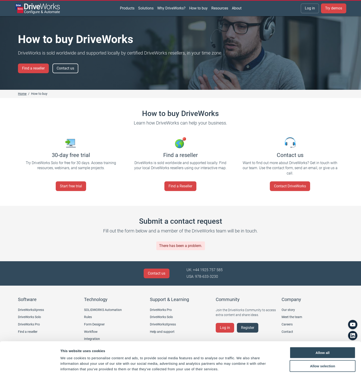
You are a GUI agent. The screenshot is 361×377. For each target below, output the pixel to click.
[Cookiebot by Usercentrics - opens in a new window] (30, 368)
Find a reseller (33, 68)
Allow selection (322, 350)
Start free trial (71, 186)
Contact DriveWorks (290, 186)
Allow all (323, 337)
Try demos (333, 8)
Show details (241, 368)
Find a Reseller (180, 186)
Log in (310, 8)
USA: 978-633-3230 (202, 276)
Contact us (65, 68)
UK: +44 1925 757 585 (204, 270)
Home (22, 94)
